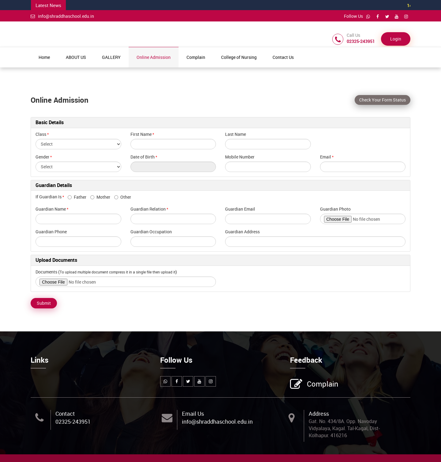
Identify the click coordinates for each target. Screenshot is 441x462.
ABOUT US (76, 57)
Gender (42, 157)
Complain (196, 57)
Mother (100, 197)
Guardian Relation (148, 209)
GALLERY (111, 57)
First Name (141, 134)
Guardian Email (240, 209)
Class (41, 134)
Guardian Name (51, 209)
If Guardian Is (51, 197)
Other (122, 197)
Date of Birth (142, 157)
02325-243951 (73, 421)
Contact (65, 413)
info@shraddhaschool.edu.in (62, 16)
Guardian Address (242, 232)
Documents (46, 272)
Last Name (235, 134)
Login (395, 39)
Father (77, 197)
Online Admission (154, 57)
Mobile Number (239, 157)
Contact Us (283, 57)
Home (44, 57)
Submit (44, 303)
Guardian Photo (335, 209)
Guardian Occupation (151, 232)
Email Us (193, 413)
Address (319, 413)
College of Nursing (239, 57)
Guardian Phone (51, 232)
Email (325, 157)
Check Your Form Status (382, 100)
